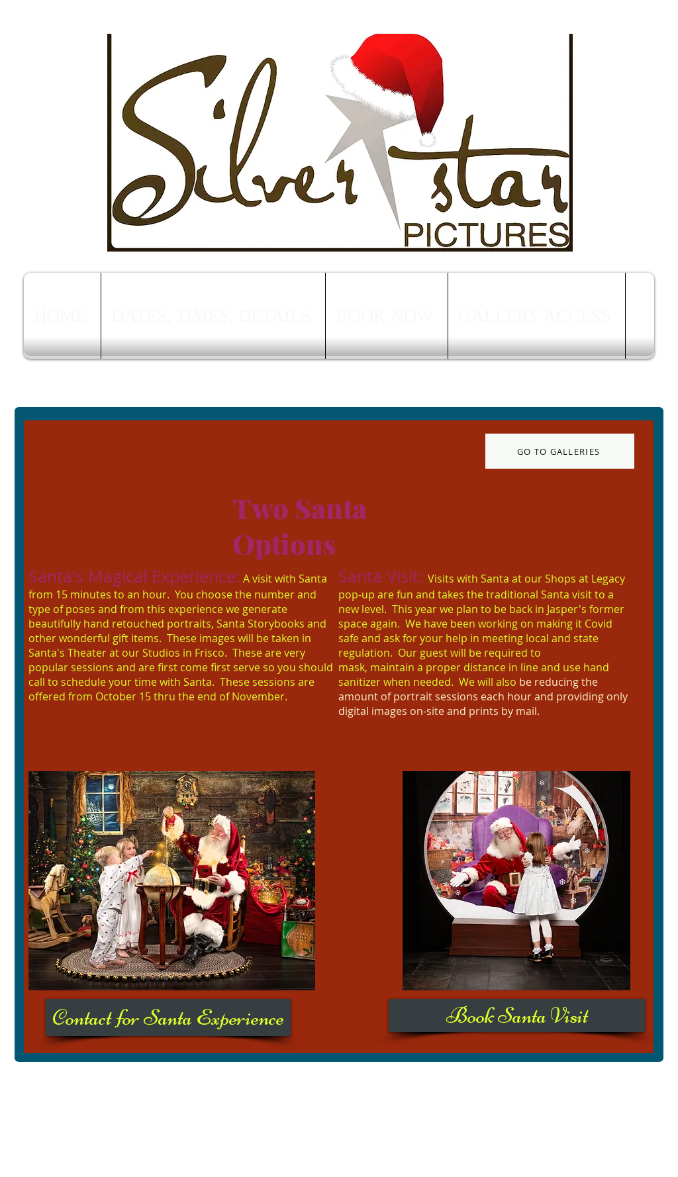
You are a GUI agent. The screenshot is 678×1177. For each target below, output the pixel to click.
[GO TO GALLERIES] (559, 451)
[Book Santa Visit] (517, 1015)
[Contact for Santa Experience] (168, 1017)
